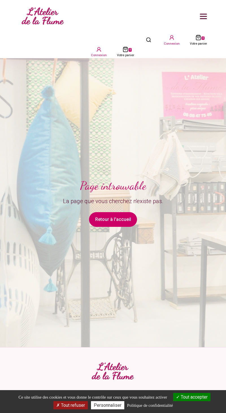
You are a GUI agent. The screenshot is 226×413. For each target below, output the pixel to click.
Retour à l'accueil (113, 219)
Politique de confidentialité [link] (150, 405)
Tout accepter (192, 397)
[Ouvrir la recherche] (149, 39)
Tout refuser (70, 405)
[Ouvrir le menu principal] (203, 16)
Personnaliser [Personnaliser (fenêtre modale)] (107, 405)
